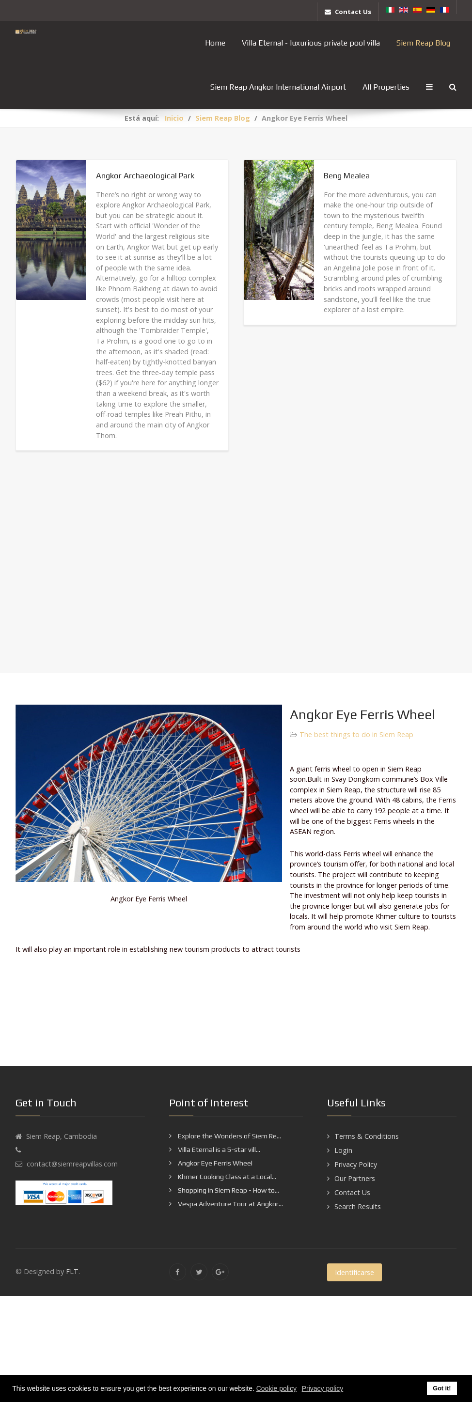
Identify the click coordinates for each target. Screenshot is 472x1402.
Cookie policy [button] (276, 1388)
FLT (72, 1271)
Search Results (357, 1206)
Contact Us (352, 1192)
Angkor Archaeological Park (145, 175)
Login (343, 1150)
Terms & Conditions (366, 1136)
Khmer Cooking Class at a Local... (226, 1177)
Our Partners (354, 1178)
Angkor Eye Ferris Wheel (214, 1163)
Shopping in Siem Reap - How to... (227, 1190)
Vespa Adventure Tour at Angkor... (229, 1204)
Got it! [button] (442, 1388)
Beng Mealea (347, 175)
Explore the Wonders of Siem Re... (228, 1136)
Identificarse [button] (354, 1272)
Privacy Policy (355, 1164)
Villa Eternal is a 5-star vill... (218, 1149)
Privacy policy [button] (323, 1388)
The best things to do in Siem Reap (356, 734)
